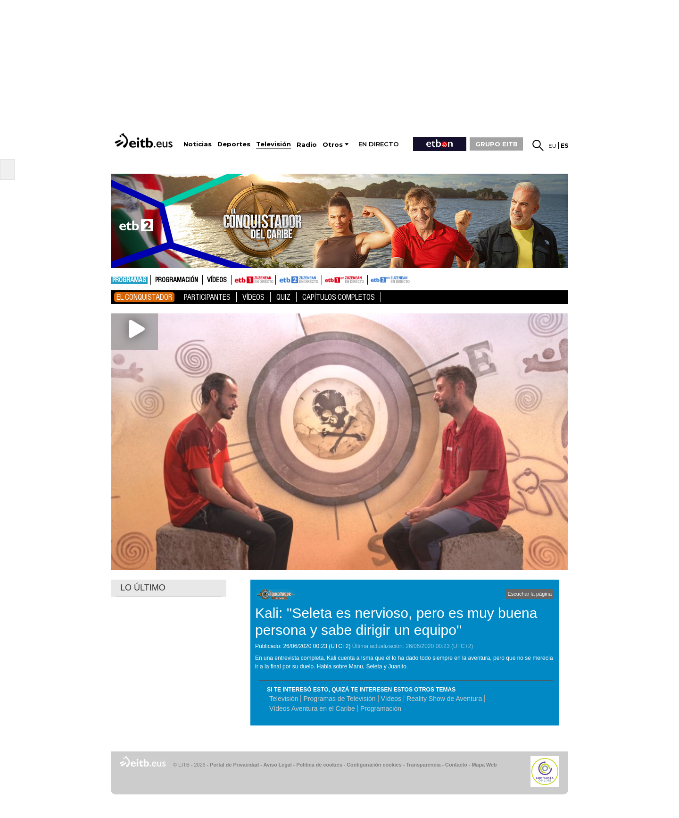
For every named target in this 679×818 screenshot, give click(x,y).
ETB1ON (326, 279)
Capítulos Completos (338, 297)
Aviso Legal (278, 764)
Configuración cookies (374, 764)
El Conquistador (144, 297)
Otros (333, 144)
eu (552, 145)
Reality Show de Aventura (444, 698)
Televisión (283, 698)
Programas (129, 280)
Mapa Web (484, 764)
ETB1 (253, 280)
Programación (176, 280)
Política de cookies (319, 764)
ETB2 (299, 280)
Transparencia (423, 764)
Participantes (207, 297)
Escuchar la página (529, 594)
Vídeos (217, 280)
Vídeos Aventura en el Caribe (312, 708)
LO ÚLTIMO (143, 587)
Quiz (283, 297)
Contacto (456, 764)
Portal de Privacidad (234, 764)
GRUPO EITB (496, 144)
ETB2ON (372, 279)
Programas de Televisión (339, 698)
